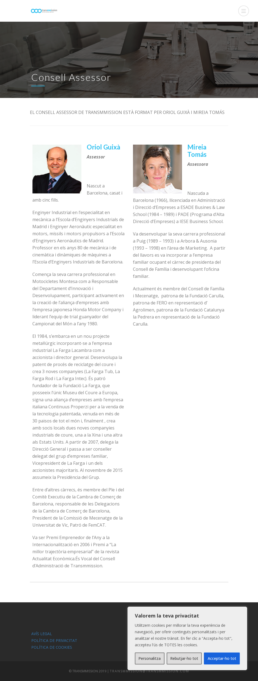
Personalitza (149, 658)
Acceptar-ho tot (222, 658)
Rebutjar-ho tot (184, 658)
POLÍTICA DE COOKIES (51, 647)
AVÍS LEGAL (41, 633)
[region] (187, 638)
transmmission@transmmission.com (149, 671)
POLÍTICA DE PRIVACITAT (54, 640)
